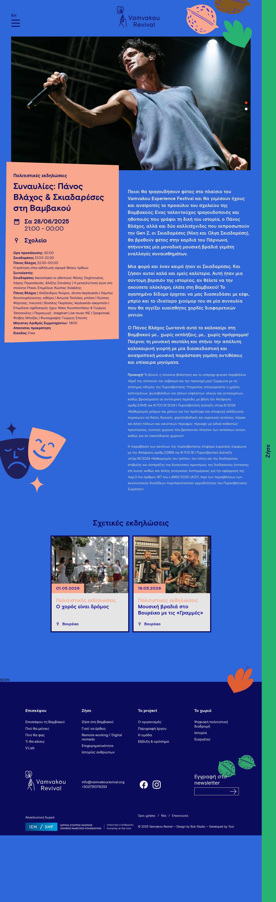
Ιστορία (200, 733)
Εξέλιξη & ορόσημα (153, 741)
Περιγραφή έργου (152, 728)
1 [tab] (246, 102)
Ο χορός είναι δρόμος (82, 606)
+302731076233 (94, 787)
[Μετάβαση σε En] (15, 15)
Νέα (163, 815)
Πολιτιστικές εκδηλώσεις (40, 176)
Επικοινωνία (180, 815)
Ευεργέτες (202, 739)
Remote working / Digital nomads (102, 737)
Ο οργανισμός (150, 722)
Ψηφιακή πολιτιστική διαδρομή (211, 724)
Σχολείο (35, 241)
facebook (143, 784)
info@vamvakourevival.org (103, 782)
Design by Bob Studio (191, 826)
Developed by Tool (221, 826)
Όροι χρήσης (146, 815)
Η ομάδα (145, 735)
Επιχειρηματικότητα (97, 746)
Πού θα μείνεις (37, 728)
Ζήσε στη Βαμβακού (98, 722)
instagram (156, 784)
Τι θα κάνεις (35, 741)
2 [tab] (246, 109)
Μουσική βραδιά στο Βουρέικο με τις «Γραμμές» (170, 610)
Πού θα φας (35, 735)
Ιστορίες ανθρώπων (98, 752)
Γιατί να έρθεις (94, 728)
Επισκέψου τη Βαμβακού (45, 722)
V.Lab (29, 748)
